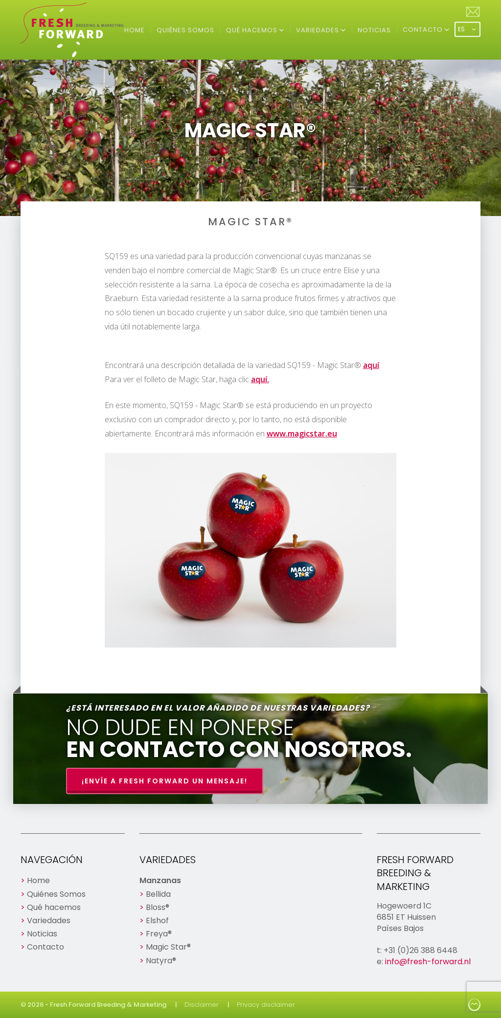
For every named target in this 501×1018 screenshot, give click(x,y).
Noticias (374, 30)
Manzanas (160, 880)
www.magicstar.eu (302, 433)
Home (134, 30)
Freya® (159, 933)
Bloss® (157, 907)
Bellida (158, 894)
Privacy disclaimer (266, 1004)
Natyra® (161, 960)
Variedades (318, 30)
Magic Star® (168, 947)
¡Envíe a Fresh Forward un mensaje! (165, 781)
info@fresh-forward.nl (428, 961)
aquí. (260, 379)
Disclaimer (201, 1004)
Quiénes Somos (185, 30)
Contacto (424, 29)
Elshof (157, 920)
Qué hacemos (252, 30)
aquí (371, 365)
